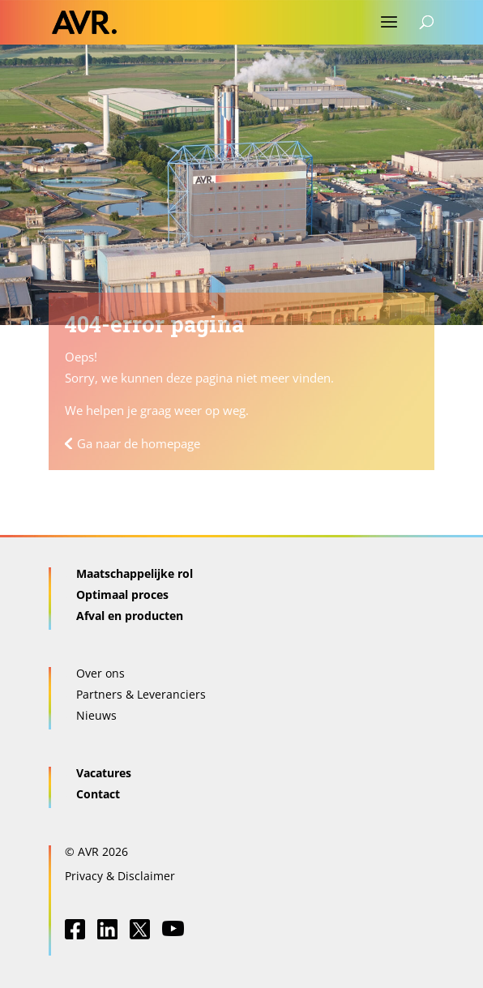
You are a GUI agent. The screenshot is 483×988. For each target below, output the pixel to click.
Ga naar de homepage (138, 443)
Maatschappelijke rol (134, 573)
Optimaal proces (122, 594)
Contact (98, 794)
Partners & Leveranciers (141, 694)
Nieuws (96, 715)
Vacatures (103, 773)
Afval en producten (129, 615)
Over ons (100, 673)
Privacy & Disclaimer (120, 875)
